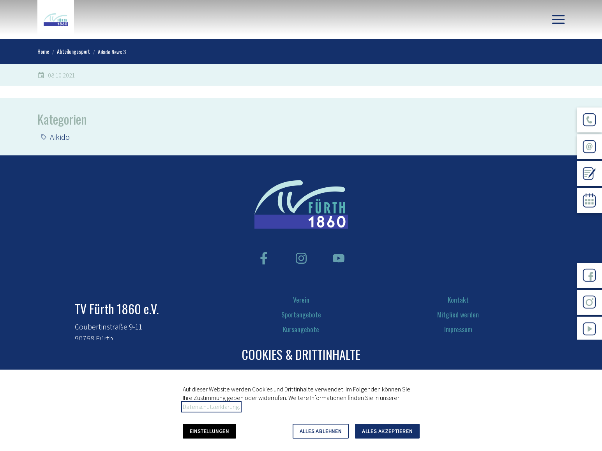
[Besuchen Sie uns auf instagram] (301, 258)
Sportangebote (301, 314)
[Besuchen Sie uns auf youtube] (338, 258)
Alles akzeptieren (387, 431)
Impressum (458, 329)
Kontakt (458, 299)
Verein (301, 299)
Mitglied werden (458, 314)
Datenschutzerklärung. (211, 407)
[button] (558, 19)
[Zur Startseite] (55, 19)
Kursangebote (301, 329)
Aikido (60, 137)
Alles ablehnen (321, 431)
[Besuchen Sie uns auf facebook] (263, 258)
